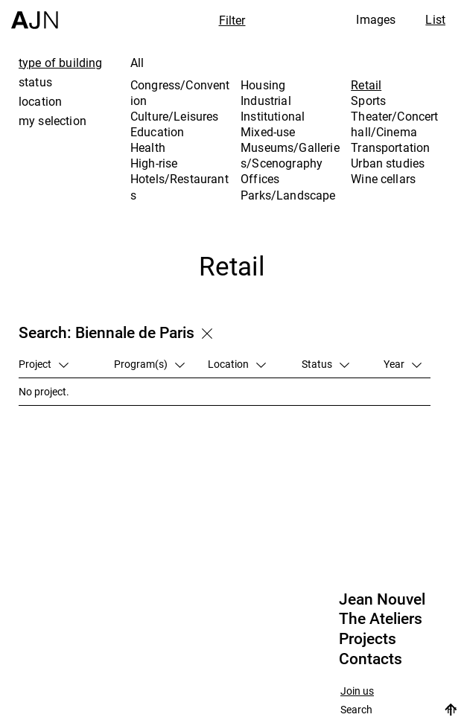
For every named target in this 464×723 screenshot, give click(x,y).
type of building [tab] (61, 62)
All (137, 62)
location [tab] (40, 101)
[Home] (34, 14)
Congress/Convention (180, 93)
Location (237, 364)
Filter (232, 20)
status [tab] (35, 82)
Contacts (370, 659)
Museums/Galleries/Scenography (290, 155)
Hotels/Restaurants (179, 187)
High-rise (153, 163)
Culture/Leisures (174, 116)
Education (157, 132)
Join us (357, 691)
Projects (367, 639)
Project (44, 364)
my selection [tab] (52, 120)
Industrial (266, 100)
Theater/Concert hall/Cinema (394, 124)
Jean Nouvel (382, 599)
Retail (366, 85)
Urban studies (388, 163)
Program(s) (149, 364)
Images (375, 19)
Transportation (390, 147)
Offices (260, 179)
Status (325, 364)
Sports (368, 100)
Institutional (273, 116)
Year (403, 364)
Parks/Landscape (288, 195)
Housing (263, 85)
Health (147, 147)
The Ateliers (380, 618)
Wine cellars (383, 179)
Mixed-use (268, 132)
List (435, 19)
